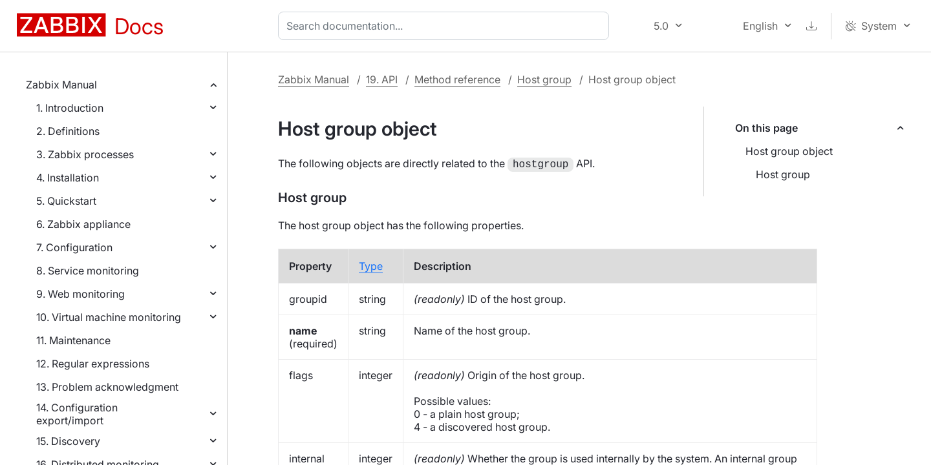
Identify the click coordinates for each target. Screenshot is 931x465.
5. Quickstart (66, 200)
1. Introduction (69, 107)
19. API (382, 79)
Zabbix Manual (61, 84)
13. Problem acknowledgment (107, 386)
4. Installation (67, 177)
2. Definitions (68, 131)
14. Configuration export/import (77, 414)
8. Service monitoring (87, 270)
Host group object (789, 151)
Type (371, 264)
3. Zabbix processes (85, 154)
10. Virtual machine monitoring (108, 317)
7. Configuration (74, 247)
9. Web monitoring (80, 293)
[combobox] (446, 26)
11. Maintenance (73, 340)
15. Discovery (68, 441)
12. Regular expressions (92, 363)
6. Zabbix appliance (83, 224)
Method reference (457, 79)
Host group (544, 79)
